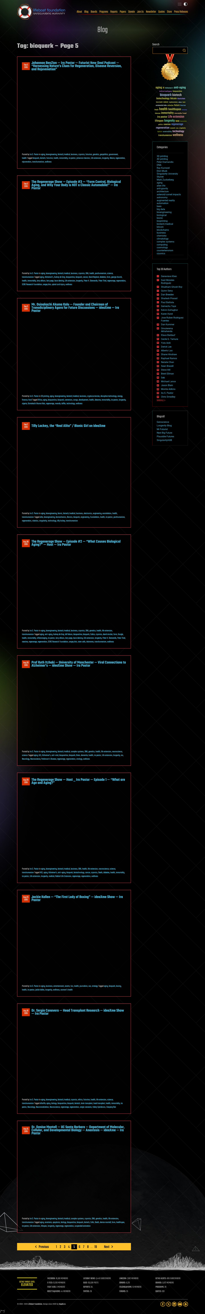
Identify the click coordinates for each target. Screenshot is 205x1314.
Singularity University (167, 173)
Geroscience (163, 422)
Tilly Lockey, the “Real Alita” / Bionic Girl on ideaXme (68, 426)
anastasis (48, 1222)
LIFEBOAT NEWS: (89, 1278)
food (30, 400)
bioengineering (51, 154)
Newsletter (151, 11)
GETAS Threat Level (27, 1284)
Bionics (69, 517)
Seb (163, 377)
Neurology (25, 759)
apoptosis (56, 1222)
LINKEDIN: (123, 1278)
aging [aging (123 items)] (159, 87)
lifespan (44, 1226)
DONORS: (122, 1283)
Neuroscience (35, 759)
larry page (50, 281)
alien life (161, 185)
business (74, 154)
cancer (85, 277)
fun (72, 986)
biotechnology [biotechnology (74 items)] (163, 98)
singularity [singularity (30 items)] (182, 128)
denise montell (105, 1222)
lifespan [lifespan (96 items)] (159, 120)
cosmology (162, 247)
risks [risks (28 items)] (177, 128)
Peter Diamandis (165, 162)
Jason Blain (167, 385)
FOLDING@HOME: (125, 1287)
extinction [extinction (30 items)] (170, 105)
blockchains (163, 230)
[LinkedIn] (174, 1304)
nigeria (24, 403)
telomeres (90, 642)
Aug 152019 (25, 1130)
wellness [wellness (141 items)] (178, 135)
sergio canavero (86, 1107)
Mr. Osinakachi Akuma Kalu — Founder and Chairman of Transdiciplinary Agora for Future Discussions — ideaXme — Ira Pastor (75, 308)
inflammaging (42, 638)
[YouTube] (180, 1304)
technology (70, 403)
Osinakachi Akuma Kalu (36, 403)
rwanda (58, 403)
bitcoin (160, 227)
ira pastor (72, 158)
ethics (80, 1100)
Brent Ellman (167, 373)
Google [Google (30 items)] (156, 110)
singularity (43, 521)
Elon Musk (162, 171)
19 (95, 1246)
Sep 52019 (26, 66)
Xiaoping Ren (111, 1107)
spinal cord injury (58, 284)
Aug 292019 (25, 664)
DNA (87, 273)
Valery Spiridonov (99, 1107)
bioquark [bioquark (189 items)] (166, 95)
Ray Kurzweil (163, 168)
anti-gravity (162, 188)
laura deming (59, 281)
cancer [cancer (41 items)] (165, 102)
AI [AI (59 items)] (163, 88)
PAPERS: (86, 1291)
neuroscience (117, 752)
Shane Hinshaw (169, 354)
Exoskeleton (94, 517)
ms (122, 755)
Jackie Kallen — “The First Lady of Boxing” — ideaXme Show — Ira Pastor (77, 898)
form (108, 277)
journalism (84, 986)
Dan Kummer (167, 324)
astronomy (162, 197)
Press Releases (181, 11)
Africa (40, 400)
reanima (25, 642)
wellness (48, 162)
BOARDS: (158, 1283)
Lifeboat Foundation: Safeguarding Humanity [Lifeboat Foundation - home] (41, 12)
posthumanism (100, 273)
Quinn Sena (167, 290)
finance (24, 400)
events (67, 986)
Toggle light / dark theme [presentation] (185, 4)
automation (162, 203)
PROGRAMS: (159, 1287)
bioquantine (70, 277)
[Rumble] (185, 1304)
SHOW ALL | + (161, 400)
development (83, 400)
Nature (112, 158)
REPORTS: (86, 1287)
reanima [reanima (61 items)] (167, 124)
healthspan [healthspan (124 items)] (174, 109)
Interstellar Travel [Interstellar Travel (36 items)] (180, 113)
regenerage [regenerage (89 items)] (177, 124)
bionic (60, 513)
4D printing (162, 159)
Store (169, 11)
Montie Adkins (168, 389)
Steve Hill (165, 369)
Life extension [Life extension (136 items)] (176, 117)
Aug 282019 (25, 781)
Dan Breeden (167, 294)
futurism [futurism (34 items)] (183, 106)
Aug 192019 (25, 1012)
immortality (63, 158)
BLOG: (85, 1283)
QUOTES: (158, 1291)
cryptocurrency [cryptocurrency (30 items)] (173, 102)
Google (120, 634)
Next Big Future (164, 432)
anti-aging (48, 634)
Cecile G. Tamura (169, 339)
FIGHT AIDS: (51, 1287)
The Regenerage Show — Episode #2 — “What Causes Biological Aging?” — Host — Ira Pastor (76, 543)
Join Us (140, 11)
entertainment (58, 986)
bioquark (36, 158)
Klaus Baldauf (168, 335)
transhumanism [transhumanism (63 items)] (165, 135)
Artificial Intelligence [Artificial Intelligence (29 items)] (165, 91)
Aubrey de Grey (59, 277)
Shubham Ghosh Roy (171, 287)
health (24, 158)
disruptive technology (109, 396)
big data (161, 209)
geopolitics (104, 154)
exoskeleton (106, 513)
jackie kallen (39, 990)
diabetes (103, 277)
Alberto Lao (167, 350)
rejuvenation (26, 162)
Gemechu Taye (168, 306)
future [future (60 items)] (177, 105)
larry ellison (41, 281)
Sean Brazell (167, 366)
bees (159, 206)
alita (41, 517)
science (110, 273)
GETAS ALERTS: (160, 1278)
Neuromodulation (42, 1107)
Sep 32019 (26, 185)
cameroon (68, 400)
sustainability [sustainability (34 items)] (167, 132)
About (79, 11)
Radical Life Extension (63, 876)
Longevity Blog (164, 425)
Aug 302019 (25, 543)
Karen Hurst (167, 313)
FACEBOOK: (51, 1278)
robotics (35, 521)
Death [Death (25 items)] (184, 102)
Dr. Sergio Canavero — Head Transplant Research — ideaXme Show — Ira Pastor (77, 1012)
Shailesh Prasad (169, 298)
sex (89, 986)
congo (75, 400)
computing (162, 244)
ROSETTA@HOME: (53, 1291)
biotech (43, 158)
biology (54, 1103)
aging (43, 154)
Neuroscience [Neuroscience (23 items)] (183, 121)
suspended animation (83, 1226)
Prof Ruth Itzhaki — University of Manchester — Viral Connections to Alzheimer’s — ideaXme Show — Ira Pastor (78, 664)
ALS (40, 755)
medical (51, 876)
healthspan (120, 1222)
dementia (84, 755)
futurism (89, 154)
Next (106, 1246)
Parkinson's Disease (48, 759)
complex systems (77, 752)
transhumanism (38, 162)
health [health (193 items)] (163, 109)
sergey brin (47, 284)
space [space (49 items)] (159, 131)
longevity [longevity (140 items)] (169, 121)
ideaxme (98, 400)
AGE (41, 872)
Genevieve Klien (169, 276)
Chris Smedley (168, 396)
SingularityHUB (164, 440)
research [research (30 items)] (172, 128)
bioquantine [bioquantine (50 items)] (177, 91)
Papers (123, 11)
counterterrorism (165, 250)
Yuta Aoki (166, 343)
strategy (95, 986)
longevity (105, 158)
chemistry (162, 235)
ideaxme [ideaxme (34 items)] (157, 114)
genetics (96, 154)
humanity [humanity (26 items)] (184, 110)
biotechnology (79, 872)
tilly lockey (61, 521)
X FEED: (50, 1283)
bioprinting (162, 221)
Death (100, 872)
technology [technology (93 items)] (178, 131)
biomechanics (61, 517)
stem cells (81, 642)
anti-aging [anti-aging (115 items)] (180, 87)
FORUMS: (122, 1291)
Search (184, 50)
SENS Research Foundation (32, 284)
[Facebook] (163, 1304)
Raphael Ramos (169, 358)
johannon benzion (83, 158)
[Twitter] (168, 1304)
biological (162, 215)
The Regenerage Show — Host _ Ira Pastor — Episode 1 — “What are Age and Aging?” (78, 781)
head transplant (99, 1103)
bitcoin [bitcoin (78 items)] (173, 98)
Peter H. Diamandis (91, 281)
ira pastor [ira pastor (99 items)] (162, 117)
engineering (97, 513)
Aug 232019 (25, 898)
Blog (86, 11)
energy (119, 396)
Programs (103, 11)
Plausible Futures (165, 436)
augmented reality (166, 200)
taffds (63, 403)
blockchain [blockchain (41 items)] (181, 99)
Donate (131, 11)
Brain (78, 755)
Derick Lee (166, 346)
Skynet (160, 176)
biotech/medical (64, 154)
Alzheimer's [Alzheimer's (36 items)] (169, 88)
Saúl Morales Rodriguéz (167, 281)
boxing (118, 986)
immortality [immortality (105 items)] (167, 113)
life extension (107, 631)
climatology (163, 238)
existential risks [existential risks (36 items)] (161, 105)
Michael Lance (168, 381)
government (113, 154)
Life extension (96, 158)
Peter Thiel (102, 281)
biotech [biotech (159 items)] (177, 95)
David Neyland (94, 277)
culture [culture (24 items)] (180, 102)
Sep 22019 (26, 425)
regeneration (120, 158)
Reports (113, 11)
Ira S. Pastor (34, 154)
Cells (92, 1222)
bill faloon (68, 634)
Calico (92, 634)
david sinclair (108, 634)
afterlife (43, 1103)
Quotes (161, 11)
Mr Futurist (162, 429)
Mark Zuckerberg (165, 179)
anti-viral (55, 755)
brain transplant (87, 1103)
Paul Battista (167, 302)
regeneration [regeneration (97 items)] (162, 127)
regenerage (111, 281)
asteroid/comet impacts (169, 194)
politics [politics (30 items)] (160, 125)
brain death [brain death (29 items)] (159, 102)
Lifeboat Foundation (35, 1304)
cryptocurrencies (93, 396)
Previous (44, 1246)
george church (116, 277)
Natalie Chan (167, 362)
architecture (163, 191)
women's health (67, 990)
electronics (88, 513)
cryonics (81, 154)
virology (79, 759)
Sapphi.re (62, 1304)
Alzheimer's (49, 277)
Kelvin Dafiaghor (169, 310)
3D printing (45, 396)
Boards (94, 11)
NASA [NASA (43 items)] (177, 121)
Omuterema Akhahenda (167, 330)
